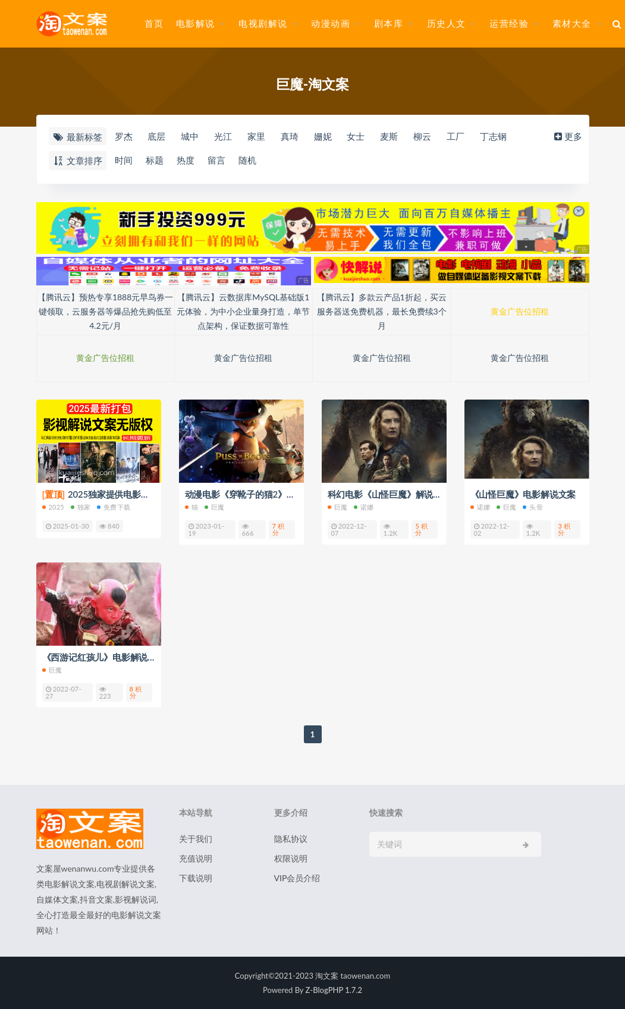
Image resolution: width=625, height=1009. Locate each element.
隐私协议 (290, 839)
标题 (155, 160)
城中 (190, 136)
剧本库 (389, 23)
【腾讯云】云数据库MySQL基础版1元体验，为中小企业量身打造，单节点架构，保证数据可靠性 (243, 311)
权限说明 (290, 858)
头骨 (532, 507)
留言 (216, 160)
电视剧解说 (263, 23)
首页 (154, 23)
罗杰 (124, 136)
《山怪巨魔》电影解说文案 (523, 494)
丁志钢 (493, 136)
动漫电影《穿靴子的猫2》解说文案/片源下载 (273, 494)
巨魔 (214, 507)
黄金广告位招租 (520, 311)
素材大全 (572, 23)
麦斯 (389, 136)
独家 (80, 507)
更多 (567, 136)
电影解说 (195, 23)
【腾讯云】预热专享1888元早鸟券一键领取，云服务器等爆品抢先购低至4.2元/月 (105, 311)
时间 (124, 160)
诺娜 (363, 507)
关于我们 (195, 839)
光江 (223, 136)
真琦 (290, 136)
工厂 (455, 136)
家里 (256, 136)
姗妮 (323, 136)
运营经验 (509, 23)
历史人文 (446, 23)
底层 (156, 136)
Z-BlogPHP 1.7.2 (334, 990)
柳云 (422, 136)
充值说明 (195, 858)
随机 (247, 160)
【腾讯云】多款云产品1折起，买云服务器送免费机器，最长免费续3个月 (382, 311)
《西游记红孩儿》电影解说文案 (103, 657)
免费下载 (113, 507)
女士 (356, 136)
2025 (53, 507)
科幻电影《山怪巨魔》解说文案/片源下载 (409, 494)
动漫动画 (330, 23)
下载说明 (195, 878)
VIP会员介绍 (297, 878)
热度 (185, 160)
